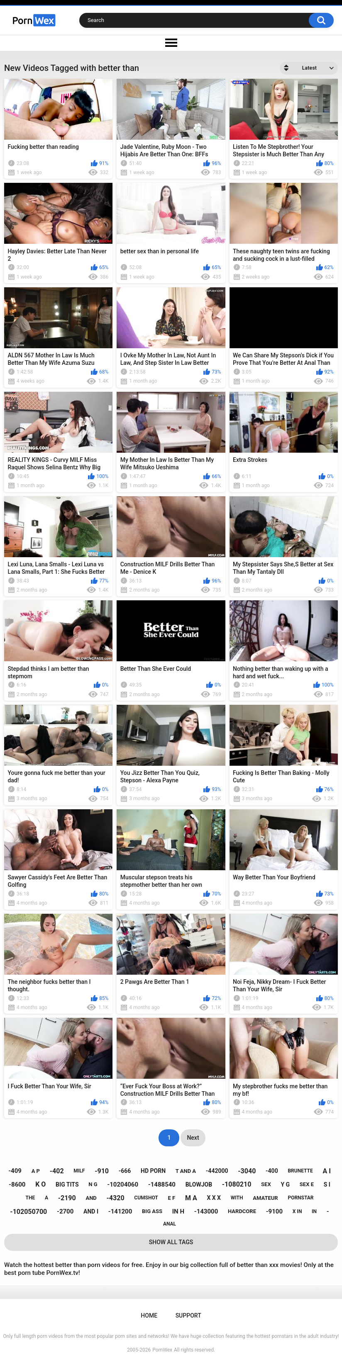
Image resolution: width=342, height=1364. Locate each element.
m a (191, 1198)
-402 (57, 1171)
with (237, 1198)
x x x (214, 1197)
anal (169, 1224)
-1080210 (237, 1184)
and (91, 1198)
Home (149, 1315)
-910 (102, 1171)
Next (193, 1137)
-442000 (217, 1170)
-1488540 (162, 1184)
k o (40, 1184)
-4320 (116, 1198)
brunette (300, 1171)
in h (178, 1211)
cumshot (146, 1198)
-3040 (247, 1171)
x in (297, 1211)
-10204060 (122, 1184)
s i (327, 1184)
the (30, 1198)
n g (92, 1184)
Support (188, 1315)
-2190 (67, 1198)
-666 (125, 1170)
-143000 (206, 1211)
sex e (307, 1184)
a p (36, 1171)
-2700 (65, 1211)
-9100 (274, 1211)
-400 (272, 1170)
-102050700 (28, 1212)
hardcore (242, 1211)
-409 (15, 1171)
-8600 (17, 1184)
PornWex (162, 1350)
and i (90, 1211)
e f (172, 1198)
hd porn (153, 1170)
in (314, 1211)
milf (79, 1171)
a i (326, 1171)
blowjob (199, 1184)
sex (266, 1184)
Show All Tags (171, 1242)
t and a (186, 1171)
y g (285, 1184)
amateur (265, 1198)
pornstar (300, 1198)
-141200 (120, 1211)
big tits (67, 1184)
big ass (152, 1211)
